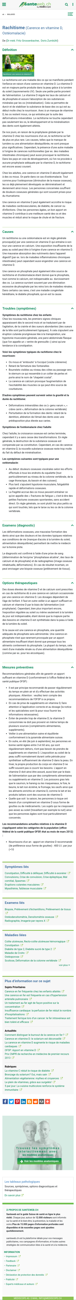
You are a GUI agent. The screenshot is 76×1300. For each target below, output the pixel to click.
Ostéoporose (14, 956)
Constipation (14, 945)
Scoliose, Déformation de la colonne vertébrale (33, 960)
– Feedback (11, 1261)
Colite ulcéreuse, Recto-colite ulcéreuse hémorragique (37, 941)
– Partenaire (12, 1265)
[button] (73, 4)
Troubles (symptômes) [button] (19, 308)
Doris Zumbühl (49, 40)
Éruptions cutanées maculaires (24, 884)
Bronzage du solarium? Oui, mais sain (28, 1074)
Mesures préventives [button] (18, 667)
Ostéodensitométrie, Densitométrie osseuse (31, 916)
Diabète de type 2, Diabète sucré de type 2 (30, 949)
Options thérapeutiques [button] (19, 583)
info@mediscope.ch (50, 1298)
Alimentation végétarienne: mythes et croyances (34, 1078)
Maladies (11, 14)
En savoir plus (14, 1195)
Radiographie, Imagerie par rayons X (27, 920)
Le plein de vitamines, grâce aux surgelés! (30, 1082)
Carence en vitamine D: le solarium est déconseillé (35, 1038)
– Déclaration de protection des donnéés (26, 1275)
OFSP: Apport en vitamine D (22, 1050)
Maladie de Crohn (16, 952)
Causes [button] (8, 232)
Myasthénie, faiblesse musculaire (25, 888)
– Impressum (12, 1256)
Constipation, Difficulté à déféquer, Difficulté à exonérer (37, 873)
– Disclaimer (12, 1270)
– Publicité (11, 1279)
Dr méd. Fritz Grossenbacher (23, 40)
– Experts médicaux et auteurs (21, 1284)
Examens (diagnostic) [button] (18, 525)
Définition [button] (9, 50)
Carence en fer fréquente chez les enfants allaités (34, 991)
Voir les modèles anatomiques (39, 1161)
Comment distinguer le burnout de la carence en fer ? (36, 1034)
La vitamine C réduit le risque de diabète (29, 1070)
